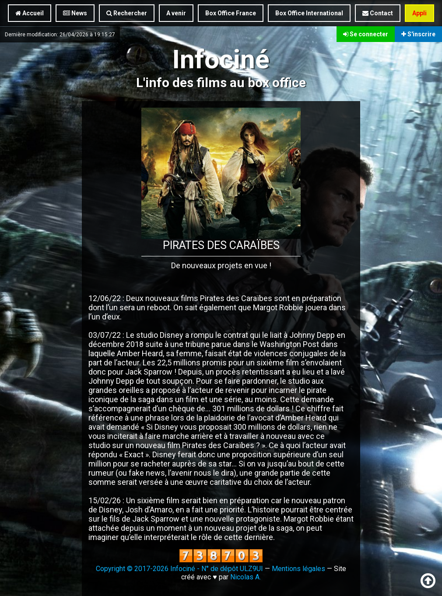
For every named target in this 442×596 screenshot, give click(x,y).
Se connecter (365, 34)
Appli (419, 13)
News (75, 13)
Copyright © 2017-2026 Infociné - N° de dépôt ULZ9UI (179, 568)
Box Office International (309, 13)
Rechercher (126, 13)
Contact (377, 13)
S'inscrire (418, 34)
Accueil (29, 13)
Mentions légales (298, 568)
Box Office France (230, 13)
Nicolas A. (245, 577)
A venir (176, 13)
